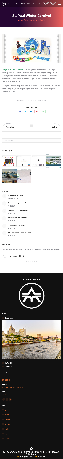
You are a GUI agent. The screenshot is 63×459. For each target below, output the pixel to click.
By (33, 100)
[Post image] (4, 196)
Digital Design (25, 100)
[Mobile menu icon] (59, 3)
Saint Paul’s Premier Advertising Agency (19, 210)
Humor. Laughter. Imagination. (16, 225)
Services (7, 414)
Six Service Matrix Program (15, 195)
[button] (26, 261)
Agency (7, 410)
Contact (7, 438)
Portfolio (7, 424)
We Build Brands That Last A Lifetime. (18, 217)
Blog (6, 434)
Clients (7, 429)
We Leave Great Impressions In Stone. (18, 203)
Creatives (7, 419)
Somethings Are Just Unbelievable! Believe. (20, 232)
